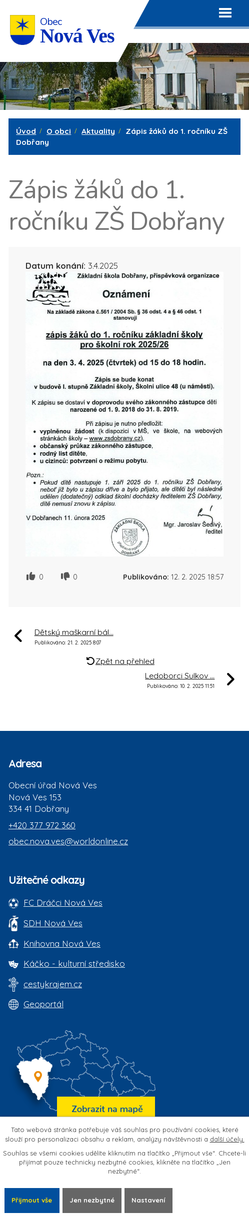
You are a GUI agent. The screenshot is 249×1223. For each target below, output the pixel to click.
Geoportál (44, 1004)
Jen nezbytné (92, 1200)
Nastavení (148, 1200)
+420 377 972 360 (42, 825)
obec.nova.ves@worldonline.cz (68, 841)
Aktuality (98, 131)
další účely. (227, 1139)
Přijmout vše (32, 1200)
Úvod (26, 131)
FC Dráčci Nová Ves (63, 902)
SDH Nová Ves (53, 923)
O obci (58, 131)
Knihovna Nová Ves (62, 943)
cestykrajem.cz (53, 984)
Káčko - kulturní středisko (74, 963)
